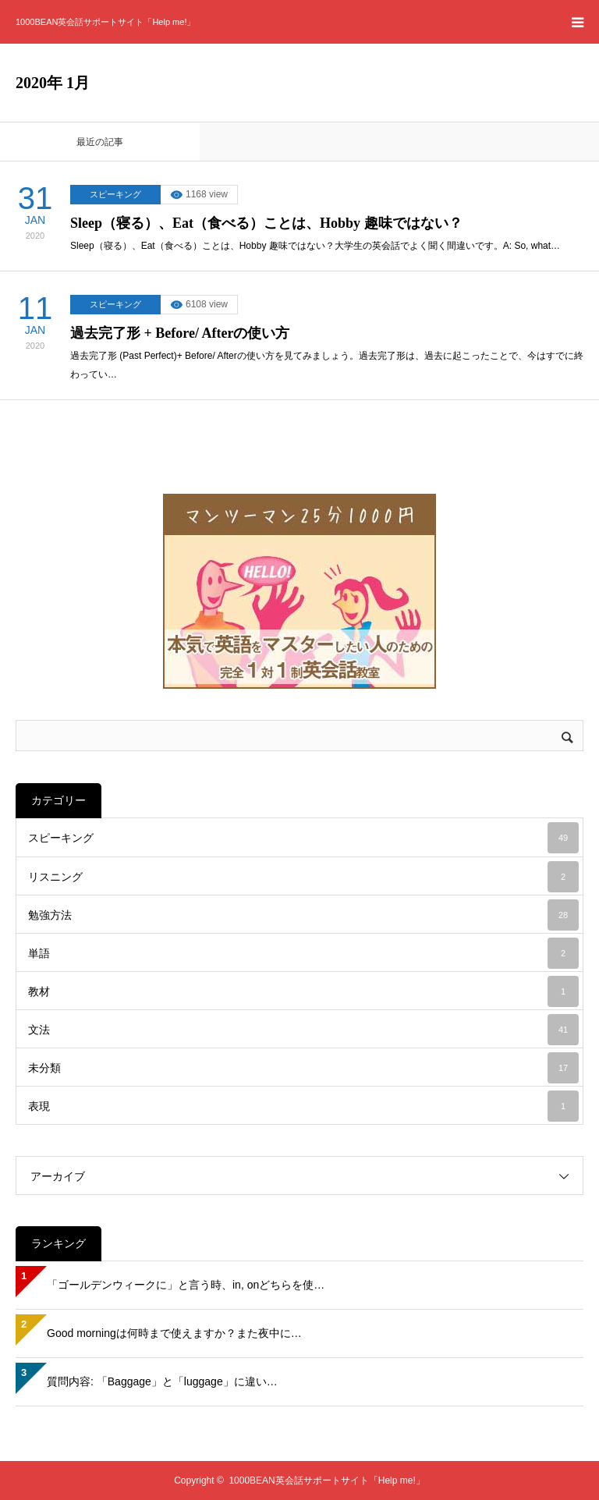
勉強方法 (303, 915)
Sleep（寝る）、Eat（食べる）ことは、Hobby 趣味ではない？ (266, 223)
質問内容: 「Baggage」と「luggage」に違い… (162, 1381)
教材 (303, 991)
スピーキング (115, 194)
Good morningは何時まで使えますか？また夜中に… (174, 1333)
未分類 (303, 1067)
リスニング (303, 876)
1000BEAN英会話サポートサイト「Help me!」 (105, 22)
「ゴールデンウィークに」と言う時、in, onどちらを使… (185, 1284)
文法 (303, 1029)
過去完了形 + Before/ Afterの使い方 (179, 333)
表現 (303, 1106)
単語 (303, 953)
